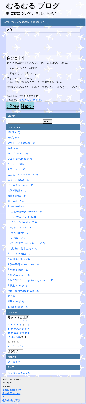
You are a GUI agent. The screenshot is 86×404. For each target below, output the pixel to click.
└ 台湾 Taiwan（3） (19, 232)
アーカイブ (14, 362)
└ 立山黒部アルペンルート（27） (27, 243)
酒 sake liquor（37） (19, 306)
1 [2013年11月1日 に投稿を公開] (20, 321)
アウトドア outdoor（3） (22, 142)
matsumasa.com (20, 21)
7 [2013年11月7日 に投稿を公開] (17, 325)
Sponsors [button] (36, 21)
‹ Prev (12, 106)
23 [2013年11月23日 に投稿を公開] (24, 333)
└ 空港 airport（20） (19, 269)
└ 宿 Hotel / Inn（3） (19, 259)
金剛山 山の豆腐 (11, 400)
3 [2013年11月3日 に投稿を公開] (27, 321)
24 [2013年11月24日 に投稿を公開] (27, 333)
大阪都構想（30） (17, 190)
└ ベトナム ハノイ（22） (22, 216)
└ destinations (16, 206)
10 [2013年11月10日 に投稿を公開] (27, 325)
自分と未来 (16, 57)
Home (6, 21)
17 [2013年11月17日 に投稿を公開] (27, 329)
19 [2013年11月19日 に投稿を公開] (12, 333)
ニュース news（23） (20, 179)
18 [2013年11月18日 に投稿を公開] (9, 333)
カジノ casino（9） (18, 153)
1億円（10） (15, 132)
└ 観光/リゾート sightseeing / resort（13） (32, 280)
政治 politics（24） (18, 195)
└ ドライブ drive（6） (20, 253)
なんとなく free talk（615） (23, 174)
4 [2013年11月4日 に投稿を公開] (8, 325)
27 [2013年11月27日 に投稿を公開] (15, 337)
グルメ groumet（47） (20, 158)
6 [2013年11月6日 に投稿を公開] (14, 325)
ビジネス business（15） (22, 185)
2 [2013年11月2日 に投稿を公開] (23, 321)
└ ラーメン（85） (18, 169)
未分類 (11, 296)
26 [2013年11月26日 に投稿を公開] (12, 337)
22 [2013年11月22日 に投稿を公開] (21, 333)
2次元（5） (14, 137)
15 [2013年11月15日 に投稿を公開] (21, 329)
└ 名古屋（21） (17, 238)
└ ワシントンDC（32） (21, 227)
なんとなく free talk (30, 99)
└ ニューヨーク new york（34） (26, 211)
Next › (27, 106)
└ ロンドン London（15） (23, 222)
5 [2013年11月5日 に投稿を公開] (11, 325)
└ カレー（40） (16, 164)
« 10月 (11, 346)
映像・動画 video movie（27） (25, 290)
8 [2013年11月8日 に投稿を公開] (20, 325)
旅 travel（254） (17, 201)
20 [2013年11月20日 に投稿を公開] (15, 333)
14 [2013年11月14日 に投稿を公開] (18, 329)
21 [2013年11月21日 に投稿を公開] (18, 333)
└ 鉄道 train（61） (18, 285)
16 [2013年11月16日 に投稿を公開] (24, 329)
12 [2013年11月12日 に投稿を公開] (12, 329)
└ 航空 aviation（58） (20, 275)
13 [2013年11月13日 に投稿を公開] (15, 329)
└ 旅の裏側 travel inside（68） (25, 264)
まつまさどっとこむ (19, 372)
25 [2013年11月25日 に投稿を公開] (9, 337)
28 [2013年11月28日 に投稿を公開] (18, 337)
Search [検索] (47, 121)
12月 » (20, 346)
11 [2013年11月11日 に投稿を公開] (9, 329)
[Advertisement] (18, 43)
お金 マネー (14, 148)
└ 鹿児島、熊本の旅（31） (23, 248)
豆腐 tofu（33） (16, 301)
